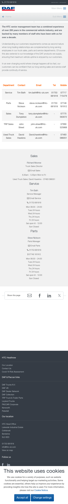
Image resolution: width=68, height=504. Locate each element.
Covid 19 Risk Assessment (13, 372)
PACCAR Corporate (10, 405)
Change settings (42, 497)
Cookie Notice (41, 490)
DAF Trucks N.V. (9, 385)
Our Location (7, 365)
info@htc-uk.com (9, 447)
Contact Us (6, 369)
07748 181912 (35, 254)
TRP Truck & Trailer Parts (12, 398)
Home (6, 17)
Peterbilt (5, 411)
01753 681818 (9, 2)
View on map (7, 450)
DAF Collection (63, 2)
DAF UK (5, 388)
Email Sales (35, 171)
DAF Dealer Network (10, 391)
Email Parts (35, 246)
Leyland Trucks (8, 401)
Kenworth (6, 408)
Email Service (35, 198)
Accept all (22, 497)
